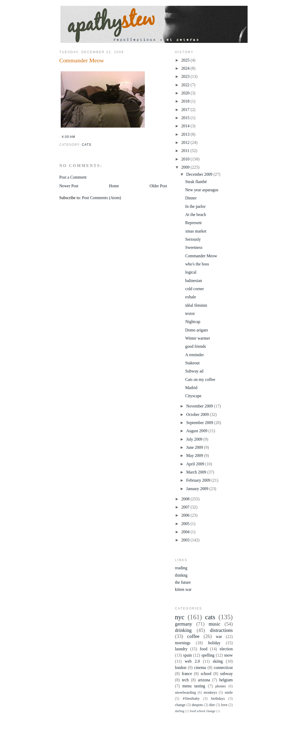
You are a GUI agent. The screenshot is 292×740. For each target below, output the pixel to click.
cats (86, 145)
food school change (202, 711)
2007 (186, 507)
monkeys (210, 692)
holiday (214, 643)
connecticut (223, 667)
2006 (186, 515)
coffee (193, 636)
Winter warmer (197, 338)
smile (229, 692)
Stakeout (192, 363)
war (219, 636)
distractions (221, 630)
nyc (180, 617)
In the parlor (195, 206)
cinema (200, 667)
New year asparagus (201, 190)
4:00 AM (68, 137)
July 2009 (194, 439)
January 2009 (197, 488)
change (180, 705)
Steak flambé (196, 181)
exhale (190, 297)
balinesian (193, 280)
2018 (186, 101)
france (187, 673)
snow (228, 655)
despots (197, 705)
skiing (218, 661)
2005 (186, 523)
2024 (186, 68)
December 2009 (200, 174)
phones (220, 686)
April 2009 (195, 464)
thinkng (181, 575)
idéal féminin (196, 305)
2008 (186, 499)
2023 (186, 76)
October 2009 (198, 414)
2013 (186, 134)
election (226, 649)
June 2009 (195, 447)
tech (185, 680)
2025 (186, 60)
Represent (193, 222)
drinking (183, 630)
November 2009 (200, 406)
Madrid (191, 387)
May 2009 (195, 455)
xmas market (196, 231)
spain (187, 655)
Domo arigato (196, 330)
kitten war (183, 589)
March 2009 (196, 472)
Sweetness (193, 247)
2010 (186, 159)
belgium (226, 680)
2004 (186, 532)
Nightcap (192, 321)
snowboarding (185, 692)
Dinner (191, 198)
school (206, 673)
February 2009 (199, 480)
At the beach (195, 214)
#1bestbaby (191, 698)
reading (181, 568)
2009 (186, 167)
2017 (186, 109)
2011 (186, 150)
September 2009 (200, 422)
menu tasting (193, 686)
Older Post (158, 186)
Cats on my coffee (200, 379)
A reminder (194, 355)
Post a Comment (73, 177)
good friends (195, 346)
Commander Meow (81, 60)
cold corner (194, 288)
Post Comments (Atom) (101, 197)
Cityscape (193, 396)
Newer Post (69, 186)
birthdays (218, 698)
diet (212, 705)
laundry (181, 649)
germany (183, 624)
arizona (204, 680)
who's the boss (197, 264)
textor (190, 313)
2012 (186, 142)
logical (191, 272)
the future (183, 582)
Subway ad (194, 371)
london (181, 667)
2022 (186, 85)
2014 (186, 126)
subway (226, 673)
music (215, 624)
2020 (186, 93)
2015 (186, 117)
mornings (183, 643)
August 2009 (197, 431)
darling (180, 711)
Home (114, 186)
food (203, 649)
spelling (207, 655)
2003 (186, 540)
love (224, 705)
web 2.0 (192, 661)
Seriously (193, 239)
